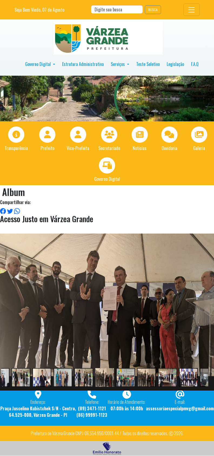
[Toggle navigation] (191, 10)
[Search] (117, 9)
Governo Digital (38, 64)
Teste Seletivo (148, 64)
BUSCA (153, 9)
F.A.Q (195, 64)
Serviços (118, 64)
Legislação (175, 64)
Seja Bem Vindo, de (39, 9)
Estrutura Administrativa (83, 64)
